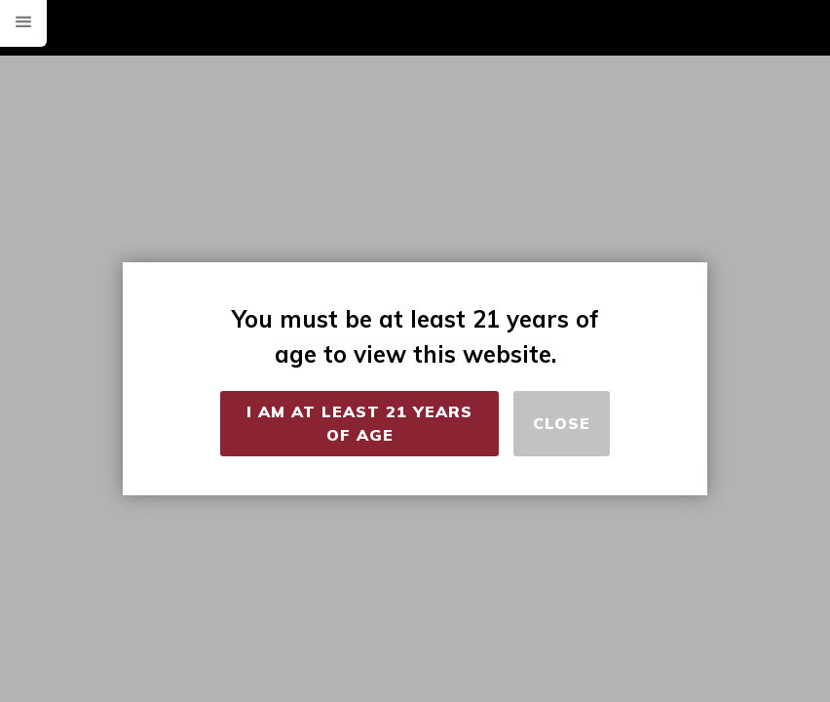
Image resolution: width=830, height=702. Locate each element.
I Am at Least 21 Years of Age (359, 423)
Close (561, 423)
